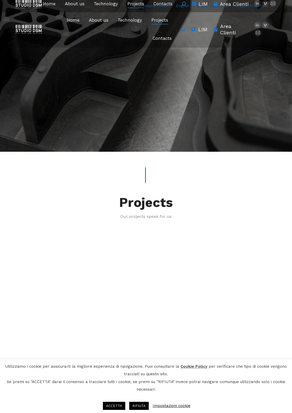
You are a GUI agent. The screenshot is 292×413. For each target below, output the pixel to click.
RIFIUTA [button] (139, 406)
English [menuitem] (182, 6)
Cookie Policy (194, 366)
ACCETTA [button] (114, 406)
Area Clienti (224, 29)
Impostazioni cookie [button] (171, 405)
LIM (198, 29)
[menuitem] (156, 5)
